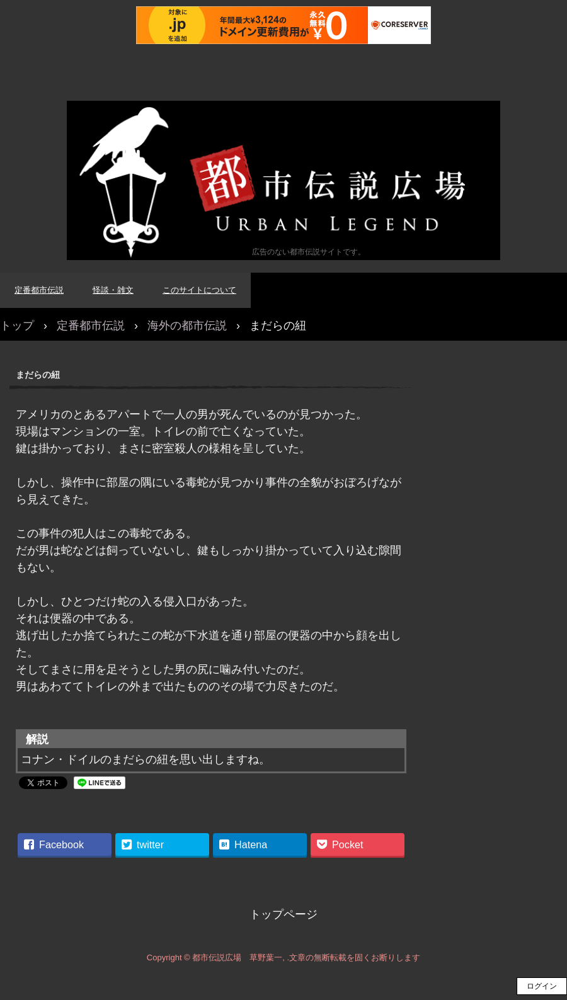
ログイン (542, 986)
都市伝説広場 (283, 180)
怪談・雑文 (113, 290)
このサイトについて (199, 290)
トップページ (283, 914)
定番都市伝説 (39, 290)
